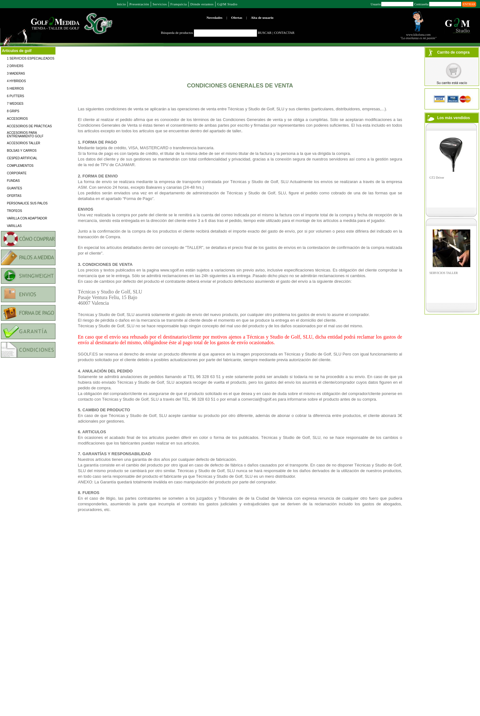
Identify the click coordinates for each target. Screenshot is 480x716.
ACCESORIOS (17, 118)
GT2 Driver (437, 177)
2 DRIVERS (15, 66)
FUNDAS (13, 180)
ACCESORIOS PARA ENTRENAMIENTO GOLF (25, 134)
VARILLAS (14, 226)
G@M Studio (227, 4)
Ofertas (236, 17)
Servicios (160, 4)
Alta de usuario (262, 17)
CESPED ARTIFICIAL (22, 158)
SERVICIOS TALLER (444, 273)
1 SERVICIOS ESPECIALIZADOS (31, 58)
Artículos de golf (17, 51)
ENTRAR (469, 4)
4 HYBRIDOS (16, 81)
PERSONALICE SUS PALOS (27, 203)
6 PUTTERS (15, 96)
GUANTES (14, 188)
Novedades (214, 17)
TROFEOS (14, 211)
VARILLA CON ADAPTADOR (27, 218)
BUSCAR (265, 32)
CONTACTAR (284, 32)
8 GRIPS (13, 111)
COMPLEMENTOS (20, 165)
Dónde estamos (201, 4)
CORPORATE (17, 173)
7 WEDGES (15, 103)
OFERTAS (14, 195)
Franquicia (178, 4)
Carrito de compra (453, 52)
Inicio (121, 4)
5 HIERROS (15, 88)
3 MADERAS (16, 73)
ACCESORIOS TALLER (23, 143)
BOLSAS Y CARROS (22, 150)
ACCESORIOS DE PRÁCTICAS (29, 126)
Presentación (139, 4)
